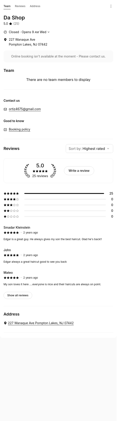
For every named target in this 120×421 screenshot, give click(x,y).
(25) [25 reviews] (16, 23)
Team (7, 6)
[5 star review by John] (58, 256)
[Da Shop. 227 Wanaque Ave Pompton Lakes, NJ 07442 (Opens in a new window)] (39, 323)
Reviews (20, 6)
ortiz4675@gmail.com (25, 109)
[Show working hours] (27, 32)
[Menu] (111, 6)
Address (35, 6)
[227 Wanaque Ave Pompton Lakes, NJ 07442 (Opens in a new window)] (25, 42)
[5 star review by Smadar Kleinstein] (58, 233)
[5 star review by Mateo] (58, 278)
